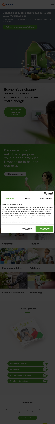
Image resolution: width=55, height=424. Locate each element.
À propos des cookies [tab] (45, 198)
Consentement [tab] (9, 198)
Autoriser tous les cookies (44, 228)
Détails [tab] (27, 198)
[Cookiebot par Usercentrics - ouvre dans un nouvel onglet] (45, 193)
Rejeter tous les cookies (27, 228)
